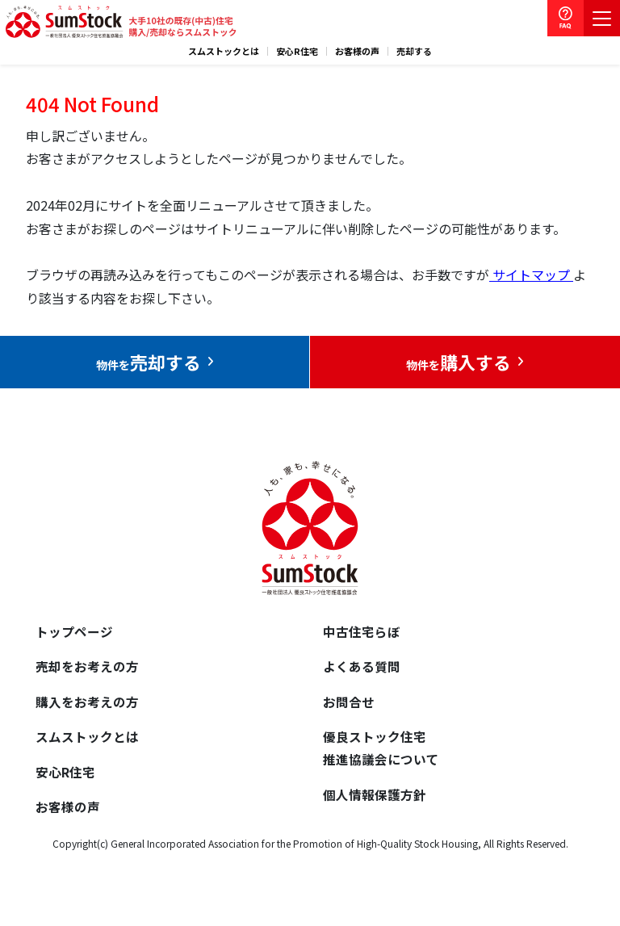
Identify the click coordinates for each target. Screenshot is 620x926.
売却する (414, 51)
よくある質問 (361, 668)
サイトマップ (531, 274)
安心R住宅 (297, 51)
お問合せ (349, 704)
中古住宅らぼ (361, 632)
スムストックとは (223, 51)
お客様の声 (357, 51)
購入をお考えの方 (87, 704)
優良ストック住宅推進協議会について (381, 752)
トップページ (74, 632)
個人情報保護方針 (374, 800)
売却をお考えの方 (87, 668)
